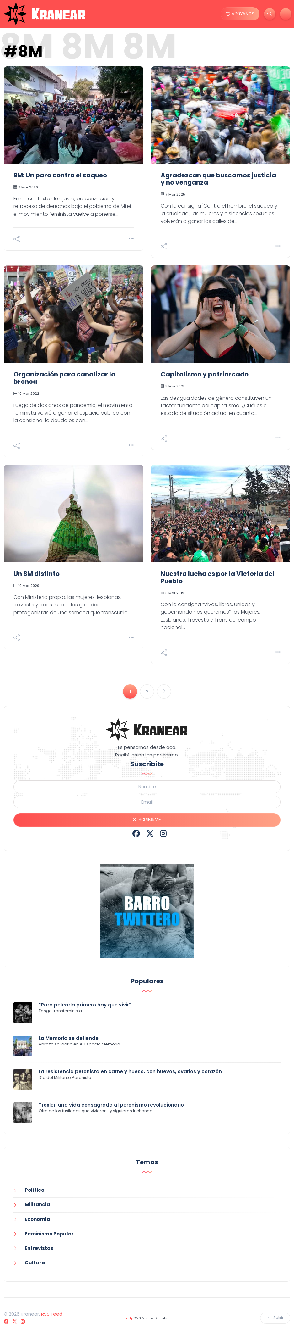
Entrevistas (39, 1248)
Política (35, 1190)
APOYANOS (240, 13)
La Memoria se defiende (69, 1038)
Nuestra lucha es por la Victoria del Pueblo (217, 577)
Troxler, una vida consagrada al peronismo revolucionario (111, 1104)
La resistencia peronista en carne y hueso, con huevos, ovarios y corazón (130, 1071)
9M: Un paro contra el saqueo (60, 175)
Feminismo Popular (49, 1233)
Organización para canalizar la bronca (64, 378)
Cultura (35, 1262)
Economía (37, 1219)
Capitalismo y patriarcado (205, 374)
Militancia (37, 1204)
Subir (275, 1318)
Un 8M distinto (36, 573)
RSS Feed (51, 1314)
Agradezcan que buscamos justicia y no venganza (218, 179)
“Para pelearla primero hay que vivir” (85, 1004)
